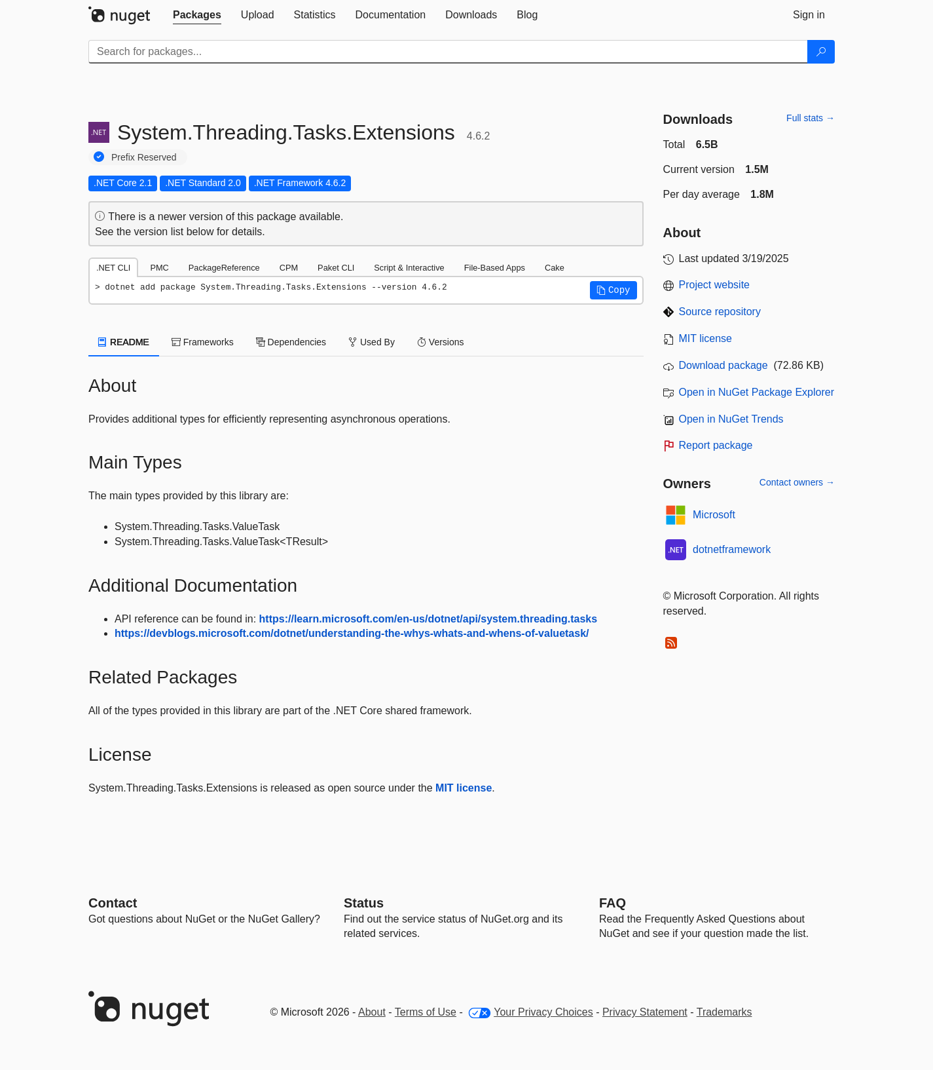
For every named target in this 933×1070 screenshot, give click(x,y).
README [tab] (123, 342)
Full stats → (810, 118)
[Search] (821, 52)
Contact (112, 903)
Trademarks (724, 1012)
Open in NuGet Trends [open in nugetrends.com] (731, 419)
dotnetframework (732, 549)
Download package (723, 365)
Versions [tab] (440, 342)
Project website (714, 284)
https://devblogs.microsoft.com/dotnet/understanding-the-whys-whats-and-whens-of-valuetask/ (352, 633)
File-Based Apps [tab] (494, 268)
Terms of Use (425, 1012)
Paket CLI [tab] (336, 268)
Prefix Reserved (144, 157)
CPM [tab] (289, 268)
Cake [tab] (554, 268)
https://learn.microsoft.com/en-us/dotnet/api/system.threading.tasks (428, 618)
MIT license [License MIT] (706, 338)
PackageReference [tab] (224, 268)
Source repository (720, 311)
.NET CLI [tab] (113, 268)
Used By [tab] (371, 342)
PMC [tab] (159, 268)
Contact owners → (797, 482)
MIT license (463, 787)
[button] (613, 290)
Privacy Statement (644, 1012)
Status (364, 903)
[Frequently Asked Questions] (612, 903)
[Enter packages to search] (448, 52)
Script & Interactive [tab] (409, 268)
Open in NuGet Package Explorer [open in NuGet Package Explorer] (756, 392)
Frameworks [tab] (203, 342)
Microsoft (714, 514)
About (372, 1012)
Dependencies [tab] (291, 342)
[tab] (197, 15)
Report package (716, 445)
